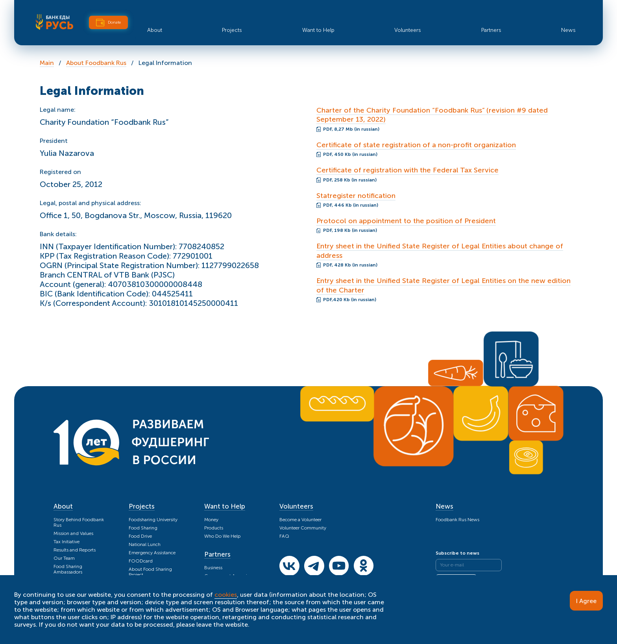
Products (213, 528)
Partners (491, 30)
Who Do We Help (222, 536)
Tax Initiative (66, 541)
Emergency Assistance (152, 552)
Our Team (64, 558)
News (568, 30)
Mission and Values (73, 533)
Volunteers (407, 30)
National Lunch (145, 544)
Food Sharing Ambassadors (68, 569)
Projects (232, 30)
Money (211, 519)
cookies (225, 594)
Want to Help (318, 30)
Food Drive (140, 536)
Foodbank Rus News (457, 519)
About (154, 30)
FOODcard (141, 561)
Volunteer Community (302, 528)
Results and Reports (75, 550)
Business (213, 567)
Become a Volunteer (300, 519)
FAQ (284, 536)
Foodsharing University (153, 519)
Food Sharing (143, 528)
